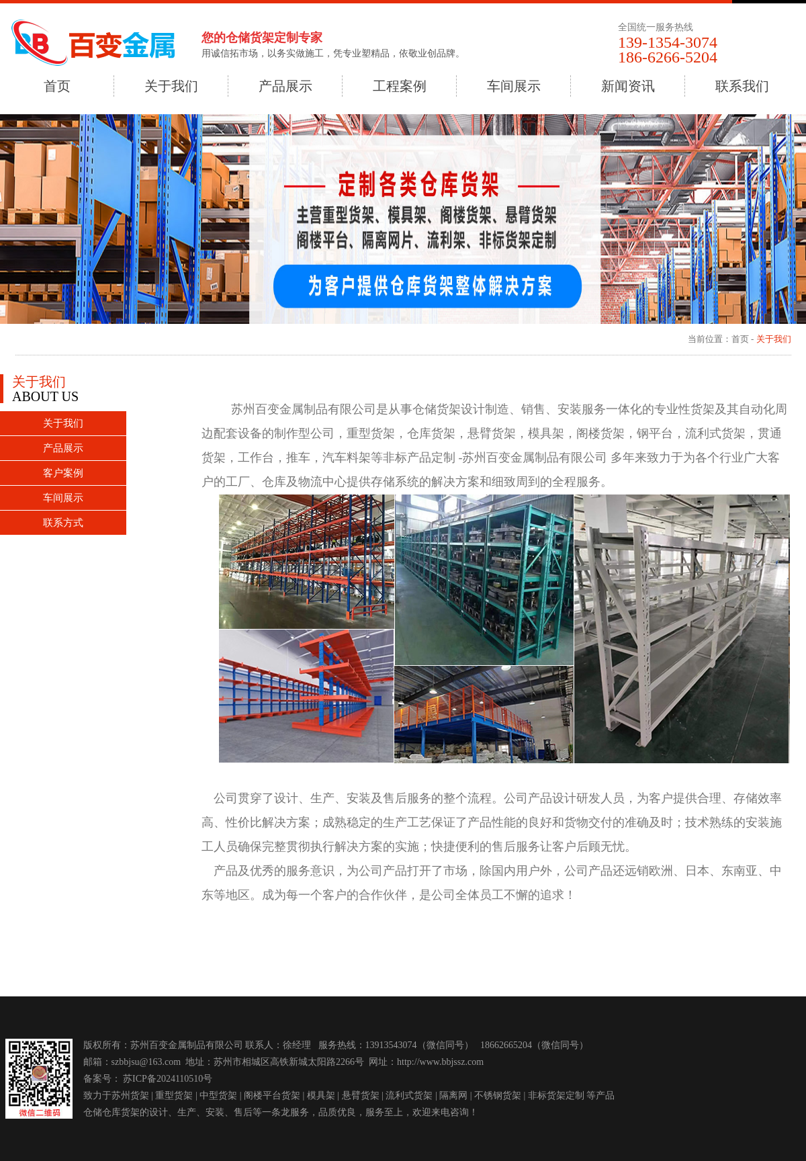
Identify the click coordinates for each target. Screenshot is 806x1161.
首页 (57, 86)
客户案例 (63, 473)
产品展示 (285, 86)
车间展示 (514, 86)
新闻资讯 (628, 86)
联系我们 (742, 86)
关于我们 (171, 86)
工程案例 (400, 86)
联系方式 (63, 522)
